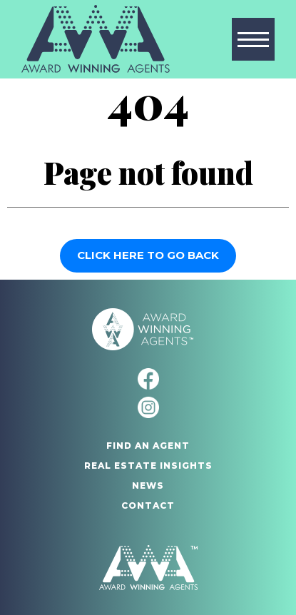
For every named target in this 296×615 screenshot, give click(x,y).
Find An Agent (148, 445)
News (148, 485)
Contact (148, 505)
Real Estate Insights (148, 465)
